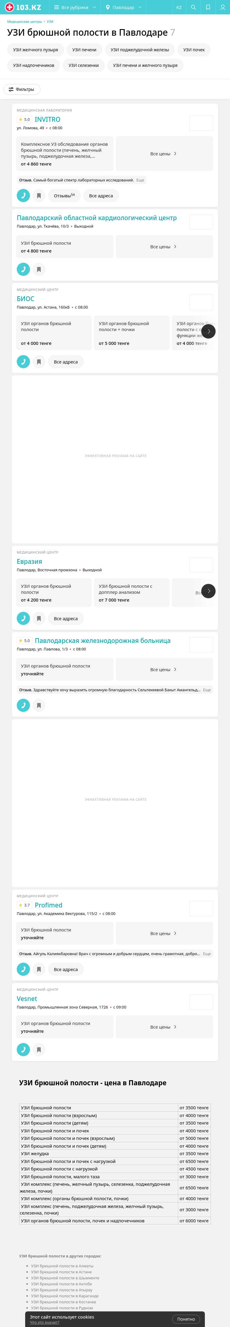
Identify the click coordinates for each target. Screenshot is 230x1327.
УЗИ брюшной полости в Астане (61, 1272)
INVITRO (47, 119)
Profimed (48, 905)
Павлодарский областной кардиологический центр (97, 217)
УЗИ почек (194, 49)
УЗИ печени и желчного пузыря (145, 65)
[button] (75, 7)
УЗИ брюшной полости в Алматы (62, 1266)
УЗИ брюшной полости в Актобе (61, 1284)
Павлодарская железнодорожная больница (102, 640)
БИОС (25, 298)
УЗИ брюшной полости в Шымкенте (65, 1278)
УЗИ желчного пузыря (35, 49)
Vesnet (27, 998)
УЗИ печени (84, 49)
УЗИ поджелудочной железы (140, 49)
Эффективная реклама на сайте (116, 455)
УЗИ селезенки (84, 65)
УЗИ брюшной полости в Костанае (63, 1302)
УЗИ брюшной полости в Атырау (62, 1290)
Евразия (29, 561)
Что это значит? (44, 1322)
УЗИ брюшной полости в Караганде (65, 1296)
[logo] (23, 7)
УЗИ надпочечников (33, 65)
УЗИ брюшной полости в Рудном (62, 1308)
